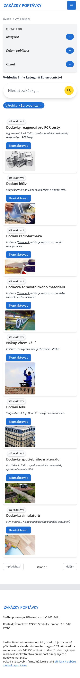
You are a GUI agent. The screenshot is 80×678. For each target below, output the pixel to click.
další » (70, 566)
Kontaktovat (18, 146)
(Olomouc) (23, 242)
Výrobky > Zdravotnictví (24, 105)
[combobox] (32, 90)
